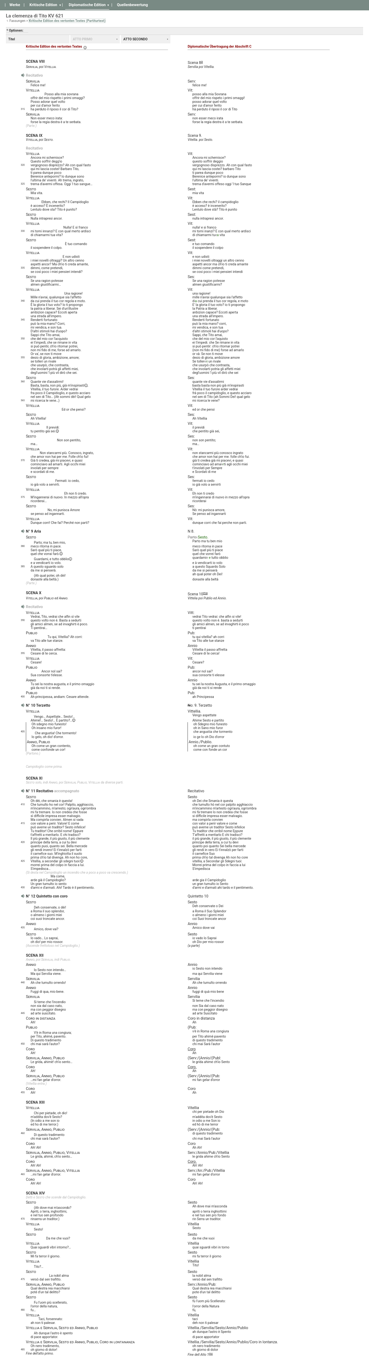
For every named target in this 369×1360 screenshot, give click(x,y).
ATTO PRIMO (82, 39)
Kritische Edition (43, 5)
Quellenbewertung (132, 5)
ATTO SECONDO (135, 39)
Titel (11, 39)
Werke (14, 5)
